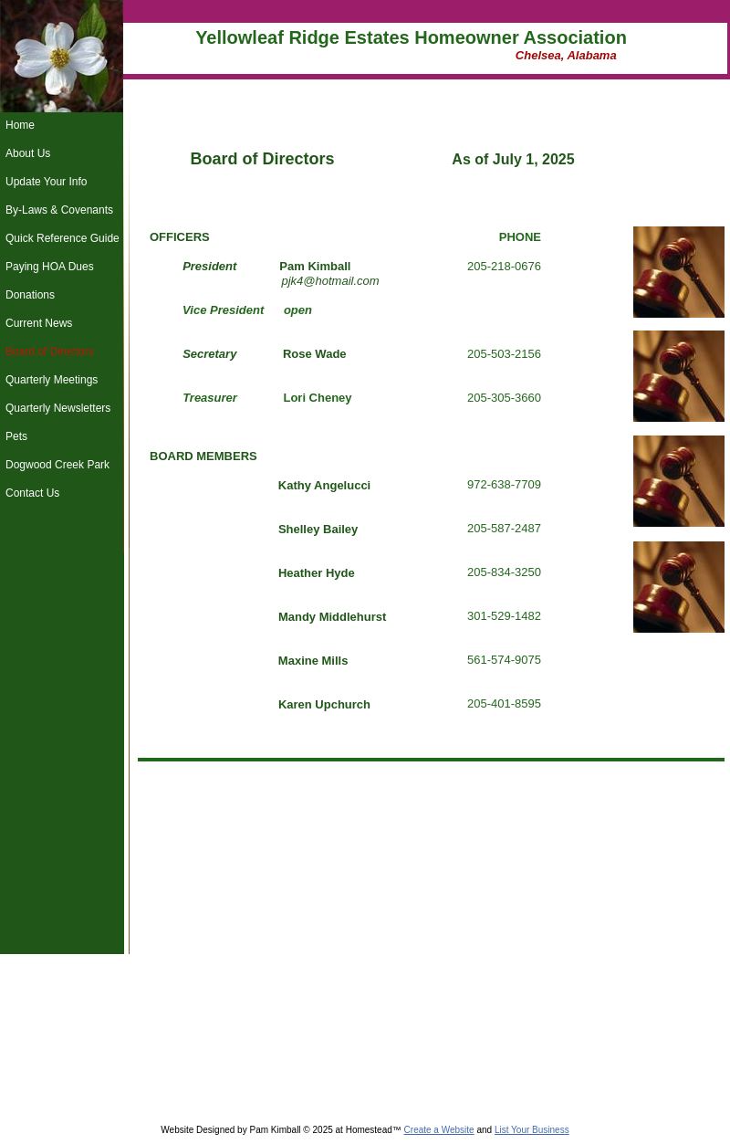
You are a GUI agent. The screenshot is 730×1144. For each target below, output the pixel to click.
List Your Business (532, 1130)
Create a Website (439, 1130)
